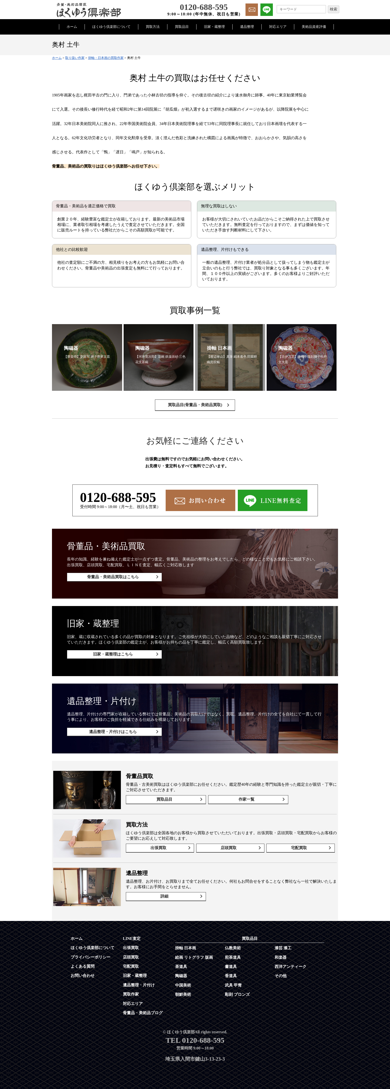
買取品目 (182, 27)
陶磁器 (181, 973)
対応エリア (278, 27)
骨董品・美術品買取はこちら (111, 581)
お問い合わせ (83, 973)
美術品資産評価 (314, 27)
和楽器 (281, 955)
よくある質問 (83, 964)
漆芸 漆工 (283, 945)
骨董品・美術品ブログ (143, 1010)
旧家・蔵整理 (214, 27)
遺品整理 (247, 27)
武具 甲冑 (233, 983)
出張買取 (160, 846)
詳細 (162, 895)
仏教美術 (233, 945)
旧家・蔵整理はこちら (111, 656)
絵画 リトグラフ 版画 (194, 955)
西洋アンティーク (290, 964)
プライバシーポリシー (90, 955)
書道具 (231, 964)
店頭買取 (230, 846)
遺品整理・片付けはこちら (111, 731)
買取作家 (131, 992)
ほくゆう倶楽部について (111, 27)
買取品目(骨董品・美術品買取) (195, 409)
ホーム (72, 27)
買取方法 (153, 27)
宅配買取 (300, 846)
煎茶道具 (233, 955)
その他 (281, 973)
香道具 (231, 973)
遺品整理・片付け (139, 982)
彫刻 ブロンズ (237, 992)
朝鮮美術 (183, 992)
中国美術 (183, 983)
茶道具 (181, 964)
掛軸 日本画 (185, 945)
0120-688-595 (118, 501)
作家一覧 (237, 798)
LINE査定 (132, 936)
